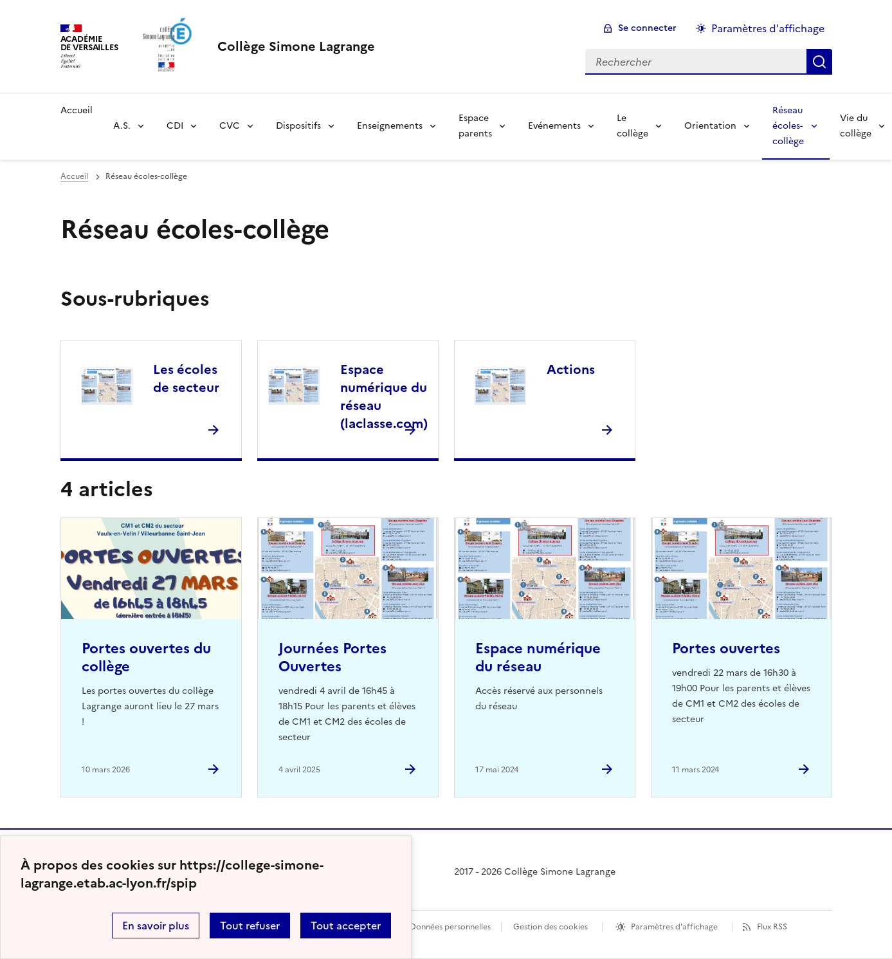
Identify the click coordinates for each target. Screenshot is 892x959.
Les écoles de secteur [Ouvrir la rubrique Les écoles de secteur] (186, 378)
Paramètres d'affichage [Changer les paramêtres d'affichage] (767, 28)
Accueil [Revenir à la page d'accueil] (76, 110)
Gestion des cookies (550, 927)
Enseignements (390, 126)
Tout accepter (346, 925)
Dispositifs (298, 126)
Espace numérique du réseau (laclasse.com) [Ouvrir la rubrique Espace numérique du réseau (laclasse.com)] (384, 396)
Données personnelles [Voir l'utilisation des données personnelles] (450, 927)
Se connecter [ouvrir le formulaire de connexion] (647, 28)
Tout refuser (250, 925)
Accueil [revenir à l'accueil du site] (74, 176)
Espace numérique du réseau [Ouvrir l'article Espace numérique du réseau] (538, 657)
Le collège (632, 125)
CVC (229, 126)
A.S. (122, 126)
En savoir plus (155, 925)
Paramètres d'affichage (674, 927)
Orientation (710, 126)
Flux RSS (772, 927)
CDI (175, 126)
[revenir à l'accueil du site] (296, 46)
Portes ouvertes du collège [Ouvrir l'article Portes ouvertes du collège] (146, 657)
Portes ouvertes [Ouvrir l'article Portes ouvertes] (726, 648)
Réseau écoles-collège (788, 126)
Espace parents (475, 125)
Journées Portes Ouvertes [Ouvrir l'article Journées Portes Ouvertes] (332, 657)
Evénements (554, 126)
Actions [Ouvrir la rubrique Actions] (571, 369)
